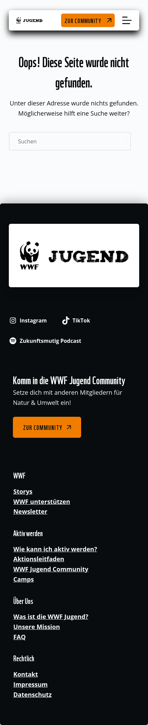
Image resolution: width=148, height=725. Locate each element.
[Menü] (127, 20)
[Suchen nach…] (60, 141)
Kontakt (25, 674)
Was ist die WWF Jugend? (50, 616)
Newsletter (30, 511)
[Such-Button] (121, 141)
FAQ (19, 637)
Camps (23, 579)
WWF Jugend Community (50, 569)
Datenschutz (32, 694)
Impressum (30, 684)
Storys (22, 491)
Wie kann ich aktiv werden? (55, 549)
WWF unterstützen (41, 501)
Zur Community (82, 20)
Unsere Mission (36, 627)
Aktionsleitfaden (38, 559)
